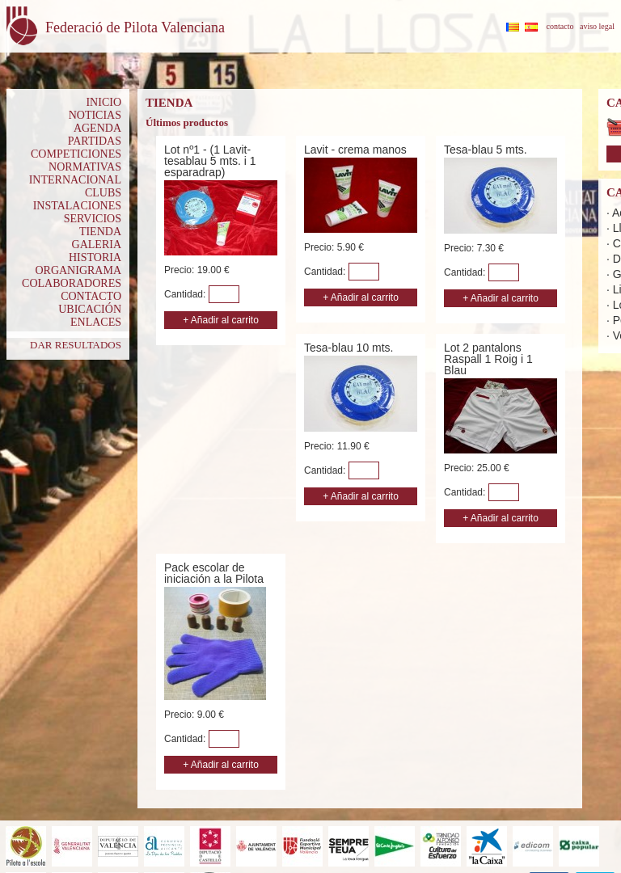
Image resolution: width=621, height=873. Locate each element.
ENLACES (95, 322)
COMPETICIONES (76, 154)
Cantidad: (186, 294)
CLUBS (103, 193)
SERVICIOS (92, 219)
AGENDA (97, 128)
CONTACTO (91, 296)
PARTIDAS (94, 141)
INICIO (103, 102)
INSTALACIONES (77, 206)
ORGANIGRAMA (78, 270)
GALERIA (96, 244)
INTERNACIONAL (75, 180)
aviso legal (597, 26)
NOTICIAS (95, 115)
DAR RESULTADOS (75, 345)
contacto (560, 26)
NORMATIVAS (85, 167)
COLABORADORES (71, 283)
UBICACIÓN (89, 309)
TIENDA (100, 232)
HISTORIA (95, 257)
